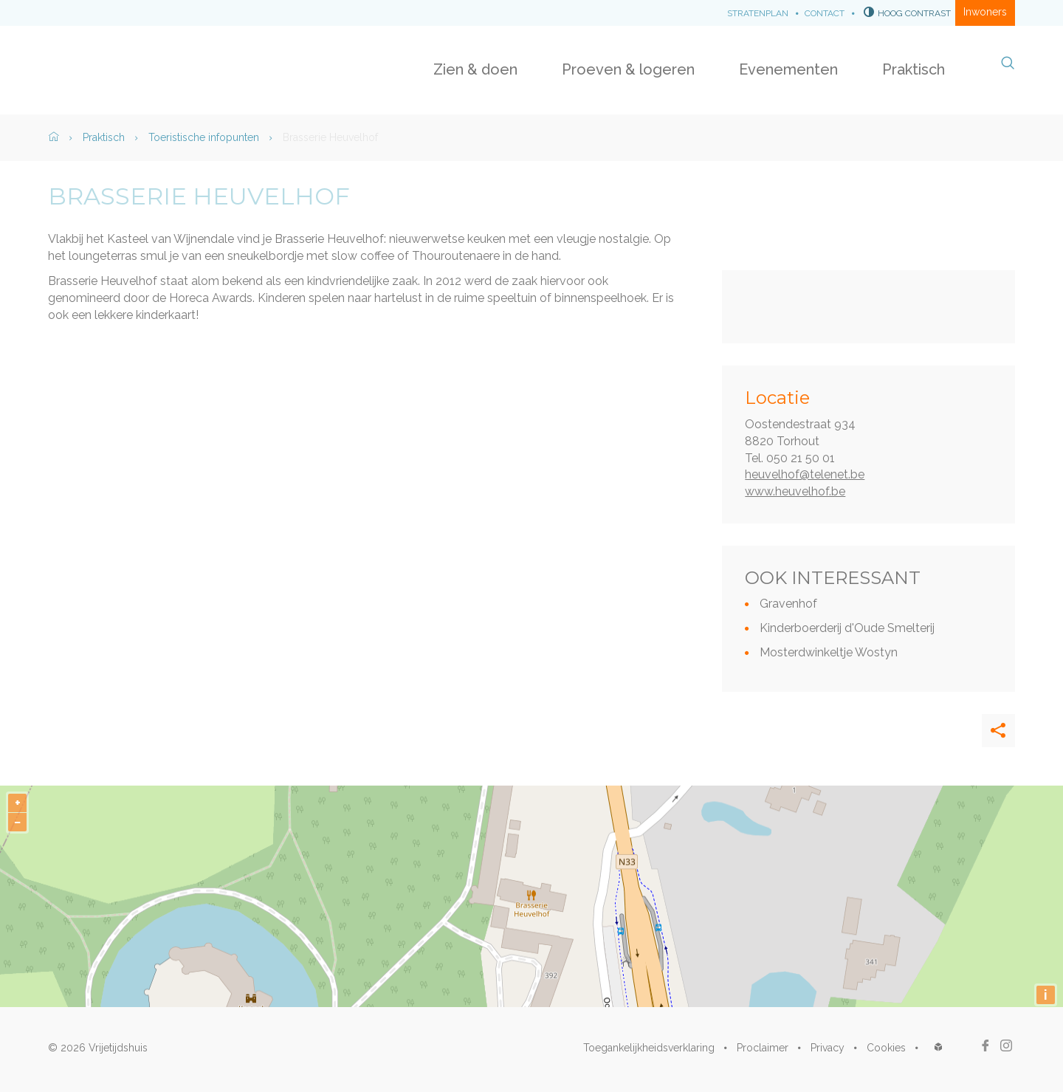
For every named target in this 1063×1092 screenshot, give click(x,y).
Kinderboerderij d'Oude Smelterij (847, 628)
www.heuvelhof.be (795, 491)
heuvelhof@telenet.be (804, 474)
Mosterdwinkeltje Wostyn (829, 652)
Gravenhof (788, 604)
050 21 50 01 (800, 458)
